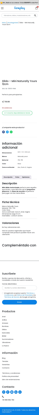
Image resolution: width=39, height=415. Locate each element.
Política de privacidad (10, 376)
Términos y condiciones (11, 373)
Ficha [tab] (17, 177)
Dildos (4, 329)
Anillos (4, 320)
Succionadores (7, 339)
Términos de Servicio (11, 297)
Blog (3, 358)
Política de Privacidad (24, 295)
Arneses (5, 323)
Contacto (5, 368)
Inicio (4, 23)
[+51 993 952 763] (3, 397)
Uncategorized (12, 23)
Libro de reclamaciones (11, 380)
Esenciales (6, 333)
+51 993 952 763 (8, 400)
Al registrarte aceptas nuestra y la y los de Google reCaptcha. (20, 295)
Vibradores (6, 342)
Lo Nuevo (5, 346)
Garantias (6, 365)
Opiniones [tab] (26, 177)
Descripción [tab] (8, 177)
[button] (3, 132)
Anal (3, 317)
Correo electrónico (9, 284)
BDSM (4, 336)
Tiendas (5, 361)
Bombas (5, 326)
